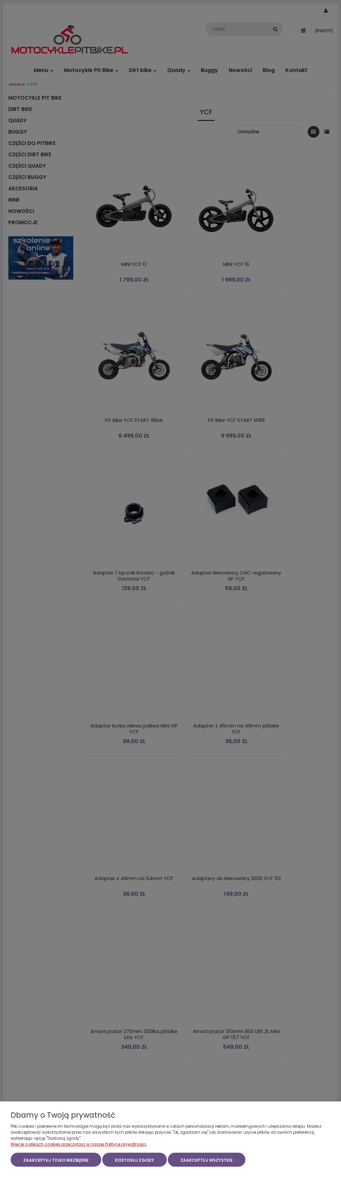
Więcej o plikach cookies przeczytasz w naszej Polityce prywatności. (79, 1144)
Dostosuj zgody (134, 1160)
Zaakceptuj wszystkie (206, 1160)
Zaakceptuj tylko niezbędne (56, 1160)
